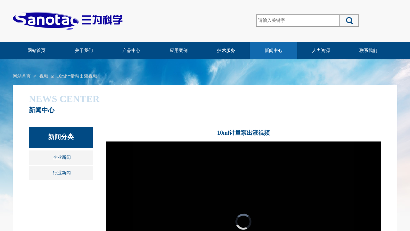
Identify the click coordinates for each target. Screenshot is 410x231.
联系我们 (368, 50)
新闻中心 (274, 50)
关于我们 (84, 50)
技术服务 (226, 50)
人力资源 (321, 50)
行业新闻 (62, 172)
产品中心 (131, 50)
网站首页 (36, 50)
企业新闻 (62, 157)
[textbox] (298, 20)
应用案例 (179, 50)
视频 (43, 76)
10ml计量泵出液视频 (77, 76)
